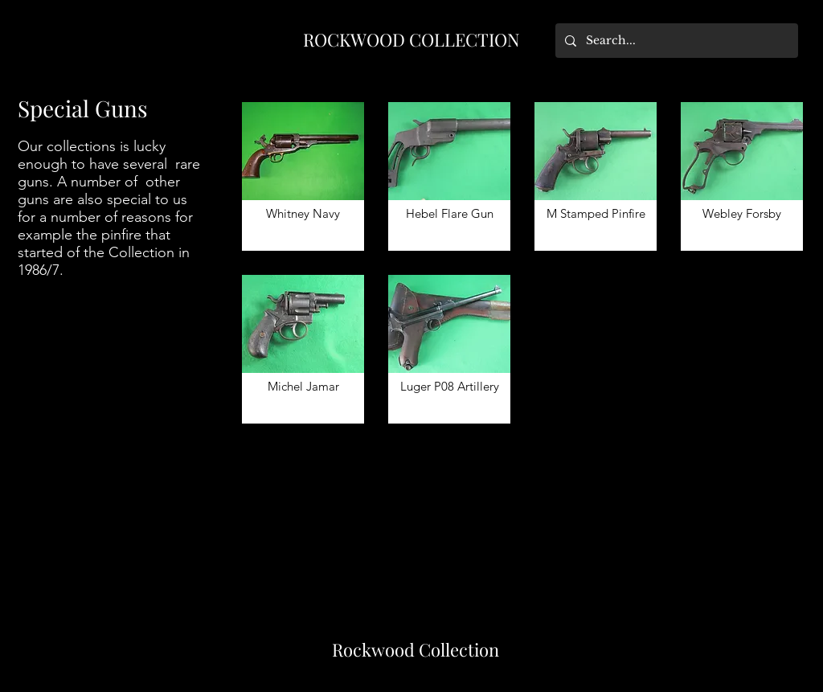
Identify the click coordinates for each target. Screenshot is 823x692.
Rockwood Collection (415, 649)
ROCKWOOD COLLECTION (411, 39)
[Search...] (675, 40)
